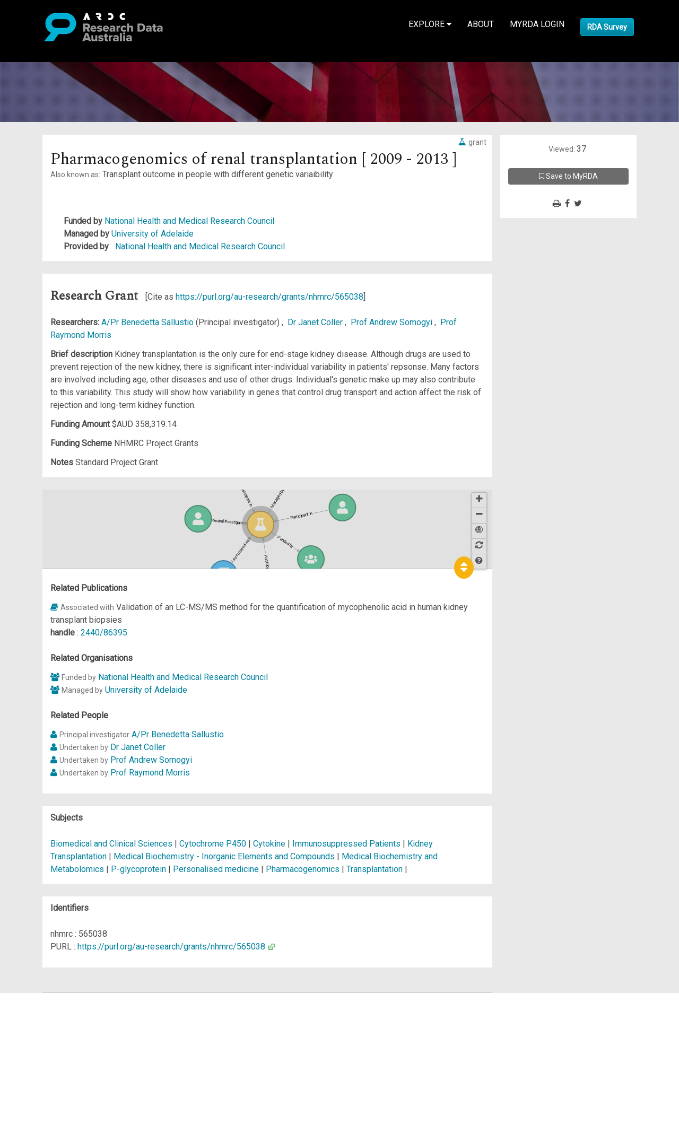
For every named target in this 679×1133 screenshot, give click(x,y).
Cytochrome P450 (212, 844)
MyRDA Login (537, 24)
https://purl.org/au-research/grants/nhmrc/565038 (269, 297)
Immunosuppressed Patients (346, 844)
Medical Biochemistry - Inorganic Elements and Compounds (225, 856)
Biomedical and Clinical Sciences (112, 844)
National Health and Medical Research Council (189, 221)
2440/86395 (104, 632)
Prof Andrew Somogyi (392, 322)
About (480, 24)
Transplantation (374, 869)
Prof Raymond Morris (150, 773)
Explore (429, 24)
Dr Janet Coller (316, 322)
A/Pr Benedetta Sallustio (148, 322)
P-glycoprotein (138, 869)
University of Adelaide (152, 234)
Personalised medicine (216, 869)
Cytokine (269, 844)
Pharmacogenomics (303, 869)
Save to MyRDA (568, 176)
